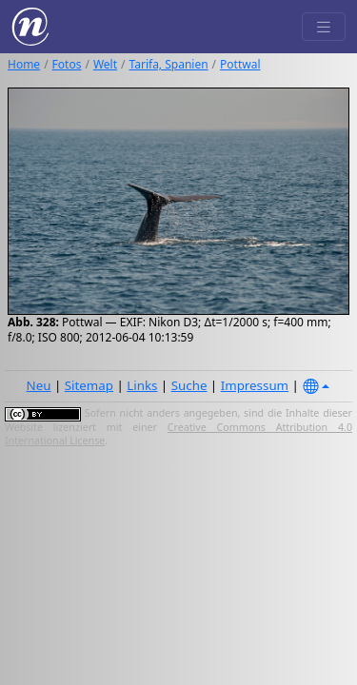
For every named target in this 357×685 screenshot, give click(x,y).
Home (24, 64)
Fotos (67, 64)
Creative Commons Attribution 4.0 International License (178, 434)
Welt (105, 64)
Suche (189, 385)
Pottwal (240, 64)
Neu (39, 385)
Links (142, 385)
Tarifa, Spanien (168, 64)
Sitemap (89, 385)
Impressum (254, 385)
